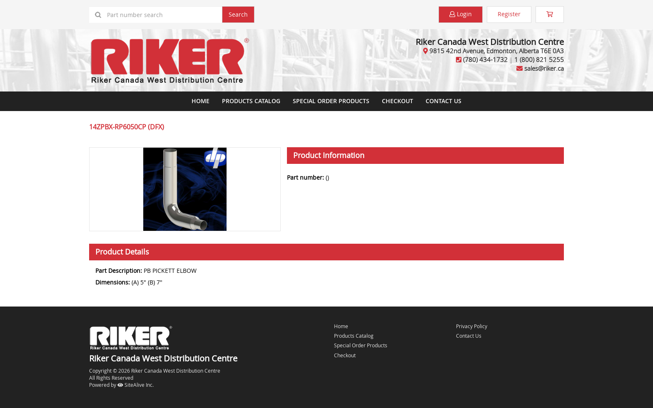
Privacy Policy (471, 326)
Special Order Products (331, 101)
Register (509, 14)
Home (200, 101)
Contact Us (443, 101)
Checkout (345, 355)
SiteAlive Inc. (135, 384)
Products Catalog (251, 101)
